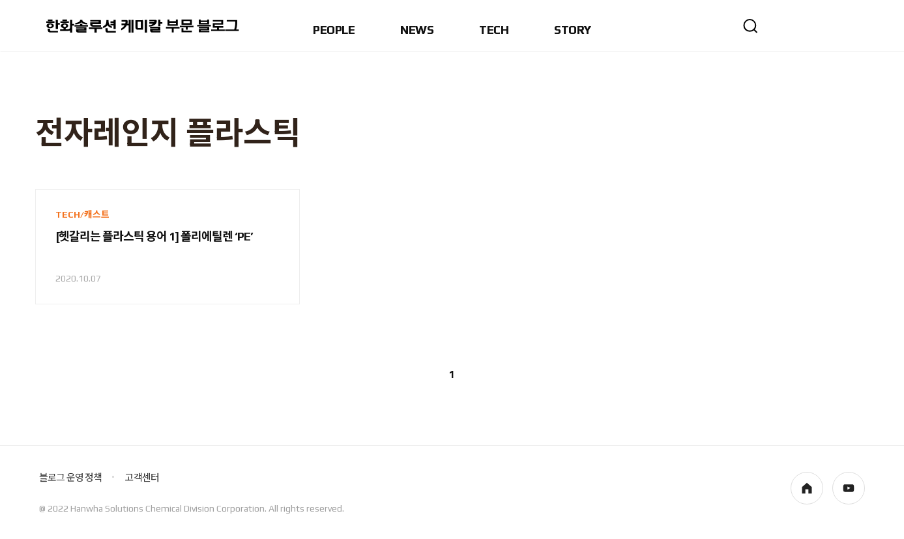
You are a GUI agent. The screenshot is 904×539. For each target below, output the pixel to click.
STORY (572, 30)
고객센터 (141, 477)
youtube (848, 488)
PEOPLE (334, 30)
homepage (807, 488)
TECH (493, 30)
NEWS (416, 30)
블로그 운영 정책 (70, 477)
